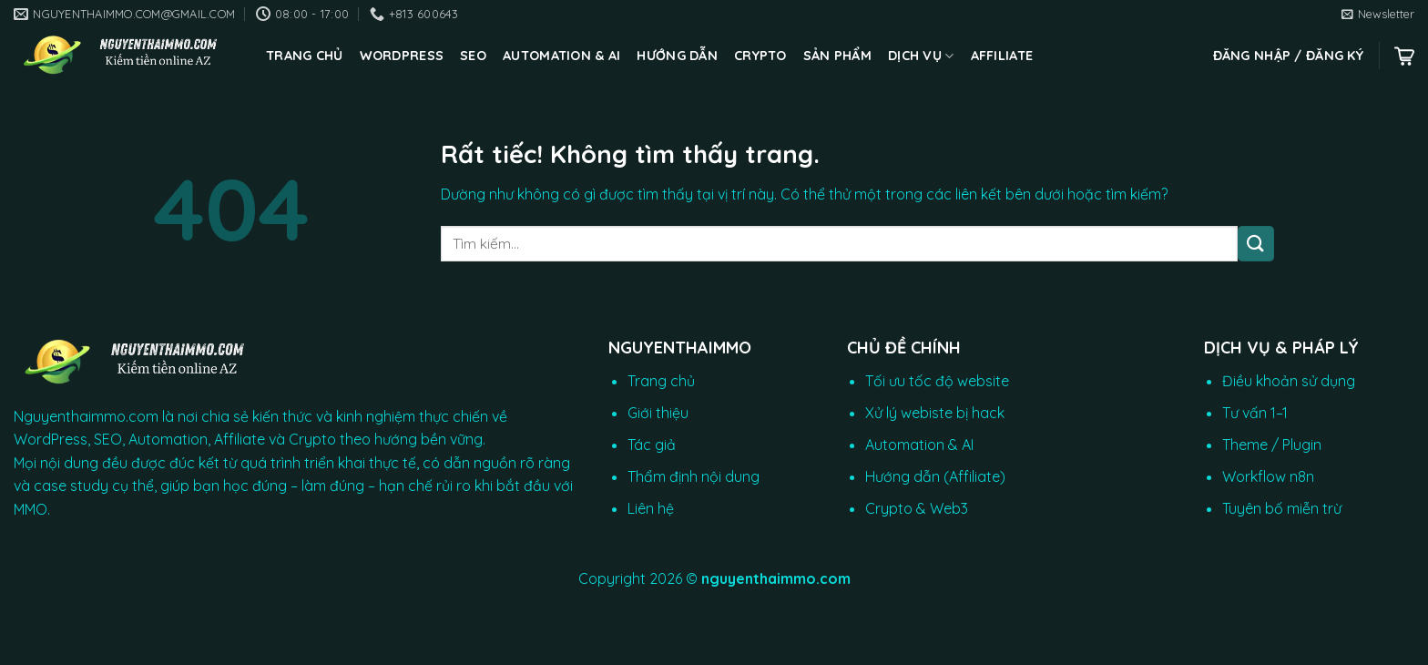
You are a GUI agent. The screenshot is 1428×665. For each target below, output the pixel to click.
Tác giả (651, 444)
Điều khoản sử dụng (1288, 381)
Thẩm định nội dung (693, 476)
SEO (473, 55)
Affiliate (1002, 55)
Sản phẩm (837, 55)
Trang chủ (304, 55)
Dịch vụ (921, 56)
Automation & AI (561, 55)
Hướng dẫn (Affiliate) (935, 476)
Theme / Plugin (1271, 444)
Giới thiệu (657, 413)
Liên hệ (650, 508)
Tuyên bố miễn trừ (1281, 508)
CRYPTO (760, 55)
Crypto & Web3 (916, 508)
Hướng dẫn (677, 55)
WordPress (402, 55)
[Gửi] (1256, 243)
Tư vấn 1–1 (1255, 413)
